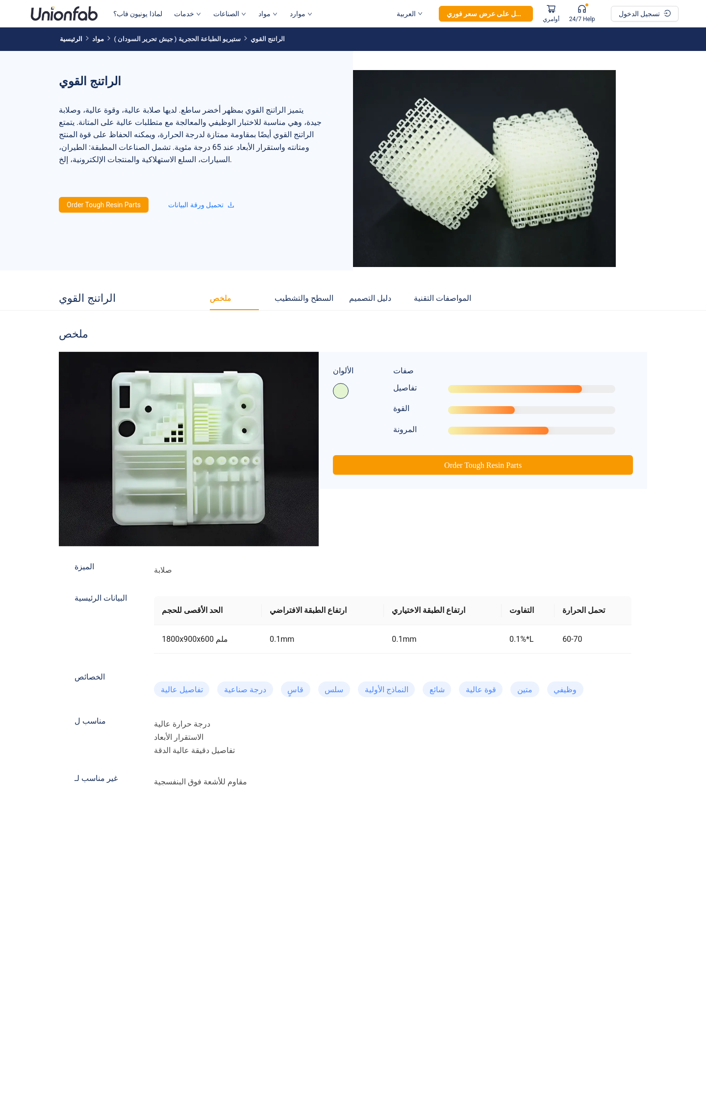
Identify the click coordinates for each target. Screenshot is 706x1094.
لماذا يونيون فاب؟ (137, 14)
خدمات (187, 14)
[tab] (220, 298)
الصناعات (229, 14)
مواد (267, 14)
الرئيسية (71, 39)
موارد (301, 14)
